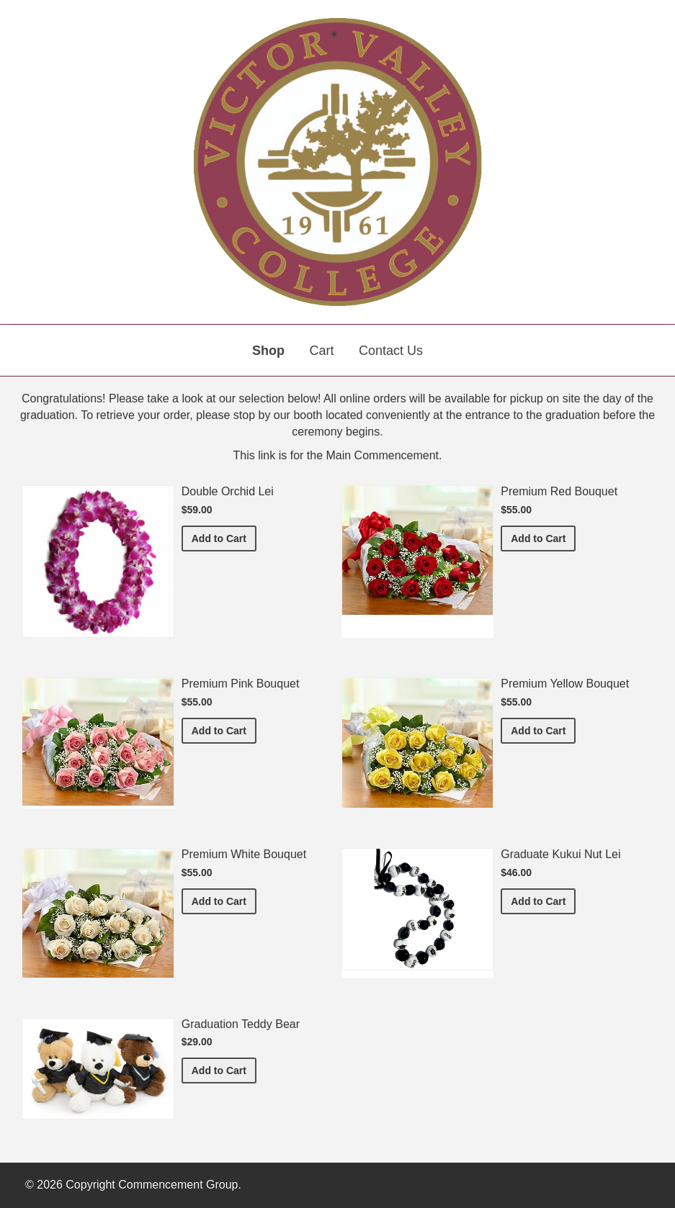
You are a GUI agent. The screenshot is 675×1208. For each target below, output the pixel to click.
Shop (268, 350)
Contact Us (391, 350)
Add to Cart (224, 537)
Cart (321, 350)
